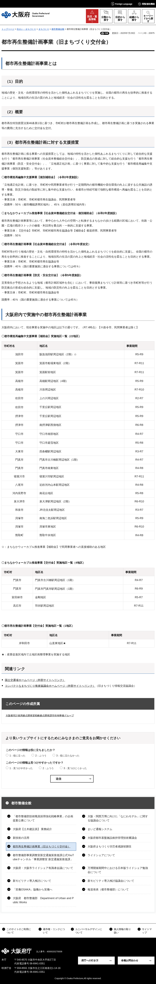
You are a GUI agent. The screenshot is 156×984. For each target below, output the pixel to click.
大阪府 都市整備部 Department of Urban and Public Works (43, 900)
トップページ (8, 29)
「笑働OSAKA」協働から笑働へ (32, 889)
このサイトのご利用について (19, 931)
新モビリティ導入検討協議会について (111, 880)
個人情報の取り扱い (122, 931)
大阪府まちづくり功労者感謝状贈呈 (109, 846)
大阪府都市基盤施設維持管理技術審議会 (112, 837)
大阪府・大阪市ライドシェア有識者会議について (43, 868)
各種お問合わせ (129, 960)
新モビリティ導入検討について (32, 880)
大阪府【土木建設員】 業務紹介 (32, 829)
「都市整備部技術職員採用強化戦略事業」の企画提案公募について (43, 818)
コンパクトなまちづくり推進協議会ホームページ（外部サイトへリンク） (50, 685)
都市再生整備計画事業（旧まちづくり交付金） (41, 846)
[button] (122, 3)
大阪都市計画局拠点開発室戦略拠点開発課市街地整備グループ (40, 715)
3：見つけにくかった (75, 768)
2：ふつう (40, 755)
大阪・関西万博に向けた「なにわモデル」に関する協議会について (118, 818)
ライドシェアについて (101, 855)
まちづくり (43, 29)
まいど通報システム (100, 829)
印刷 (106, 33)
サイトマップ (147, 931)
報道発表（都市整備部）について (108, 889)
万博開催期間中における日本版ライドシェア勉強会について (118, 870)
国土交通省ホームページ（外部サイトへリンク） (35, 680)
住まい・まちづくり (26, 29)
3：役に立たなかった (68, 755)
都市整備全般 (57, 29)
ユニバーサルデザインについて (88, 931)
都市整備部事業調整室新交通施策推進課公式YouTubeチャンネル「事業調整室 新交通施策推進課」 (43, 857)
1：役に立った (17, 755)
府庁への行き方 (89, 960)
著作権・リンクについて (54, 931)
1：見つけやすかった (21, 768)
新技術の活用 (21, 837)
